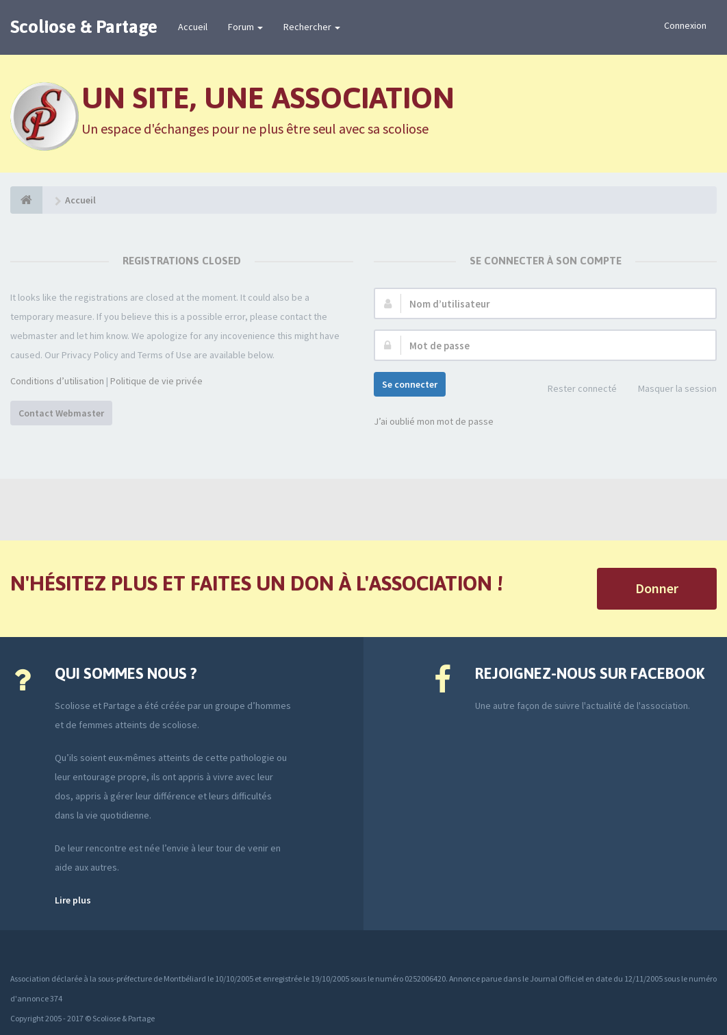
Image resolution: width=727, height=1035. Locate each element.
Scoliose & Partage (83, 26)
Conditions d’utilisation (57, 381)
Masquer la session (670, 389)
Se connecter (409, 384)
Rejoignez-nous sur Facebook (589, 673)
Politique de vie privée (156, 381)
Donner (656, 588)
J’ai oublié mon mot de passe (434, 421)
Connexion (685, 25)
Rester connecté (575, 389)
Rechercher (311, 27)
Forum (245, 27)
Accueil (192, 27)
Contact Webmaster (61, 413)
